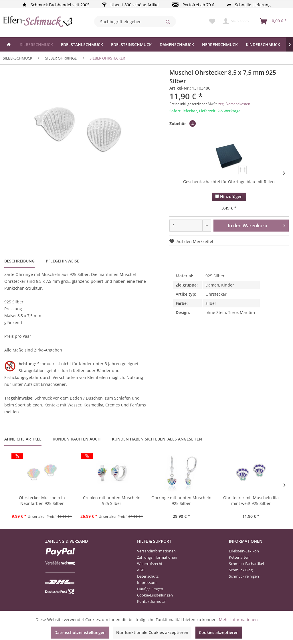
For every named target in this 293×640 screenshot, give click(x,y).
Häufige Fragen (150, 588)
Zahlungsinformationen (157, 557)
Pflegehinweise (62, 261)
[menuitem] (135, 21)
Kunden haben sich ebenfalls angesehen (157, 439)
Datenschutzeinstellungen (80, 632)
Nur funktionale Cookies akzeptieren (152, 632)
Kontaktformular (151, 601)
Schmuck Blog (241, 569)
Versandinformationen (156, 551)
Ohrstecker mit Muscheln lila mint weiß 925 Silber (251, 500)
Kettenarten (239, 557)
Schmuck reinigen (244, 576)
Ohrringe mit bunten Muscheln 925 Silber (181, 500)
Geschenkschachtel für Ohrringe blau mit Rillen (229, 181)
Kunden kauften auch (77, 439)
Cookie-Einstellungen (155, 595)
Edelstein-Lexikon (244, 551)
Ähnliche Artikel (22, 439)
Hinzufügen (229, 196)
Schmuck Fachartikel (246, 563)
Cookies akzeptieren (219, 632)
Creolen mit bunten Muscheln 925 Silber (111, 500)
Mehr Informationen (238, 619)
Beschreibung (19, 261)
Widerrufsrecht (150, 563)
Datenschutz (148, 576)
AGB (140, 569)
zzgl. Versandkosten (234, 103)
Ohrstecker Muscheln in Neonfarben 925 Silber (42, 500)
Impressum (147, 582)
